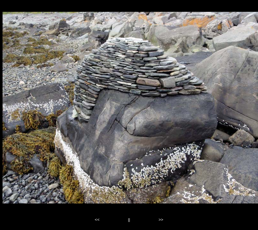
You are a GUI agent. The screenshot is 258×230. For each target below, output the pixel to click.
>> (160, 219)
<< (97, 219)
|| (129, 219)
